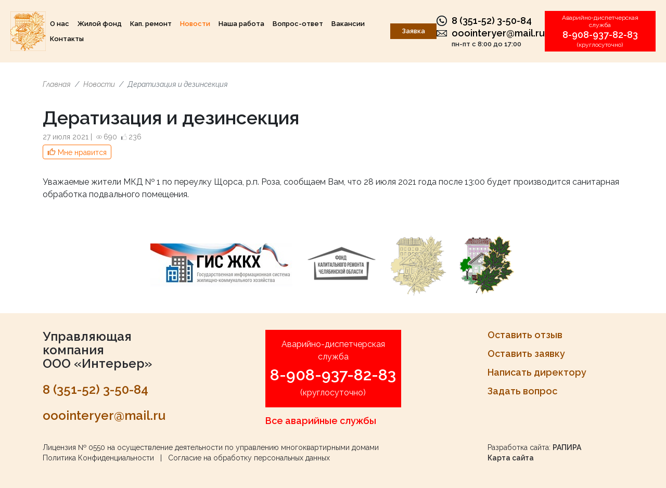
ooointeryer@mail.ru (498, 33)
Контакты (67, 39)
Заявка (413, 31)
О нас (59, 24)
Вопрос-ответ (298, 24)
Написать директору (537, 372)
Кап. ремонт (151, 24)
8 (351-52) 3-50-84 (492, 20)
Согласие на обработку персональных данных (249, 458)
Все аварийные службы (320, 420)
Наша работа (241, 24)
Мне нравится (82, 152)
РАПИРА (567, 447)
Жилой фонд (100, 24)
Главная (57, 84)
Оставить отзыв (525, 334)
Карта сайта (511, 458)
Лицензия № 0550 (74, 447)
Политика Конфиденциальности (98, 458)
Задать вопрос (522, 391)
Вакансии (348, 24)
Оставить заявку (526, 353)
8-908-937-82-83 (600, 34)
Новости (195, 24)
